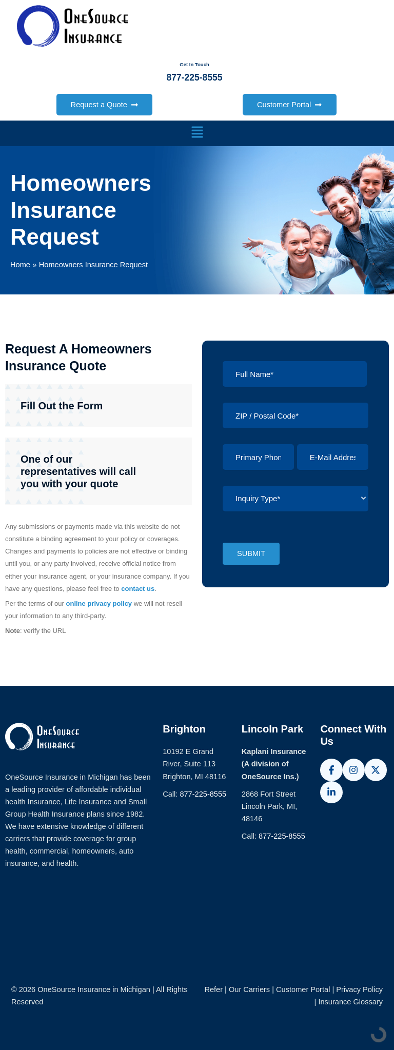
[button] (197, 133)
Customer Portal (303, 989)
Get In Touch (194, 64)
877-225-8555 (203, 794)
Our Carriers (250, 989)
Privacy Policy (359, 989)
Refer (213, 989)
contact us (137, 588)
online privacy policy (99, 603)
